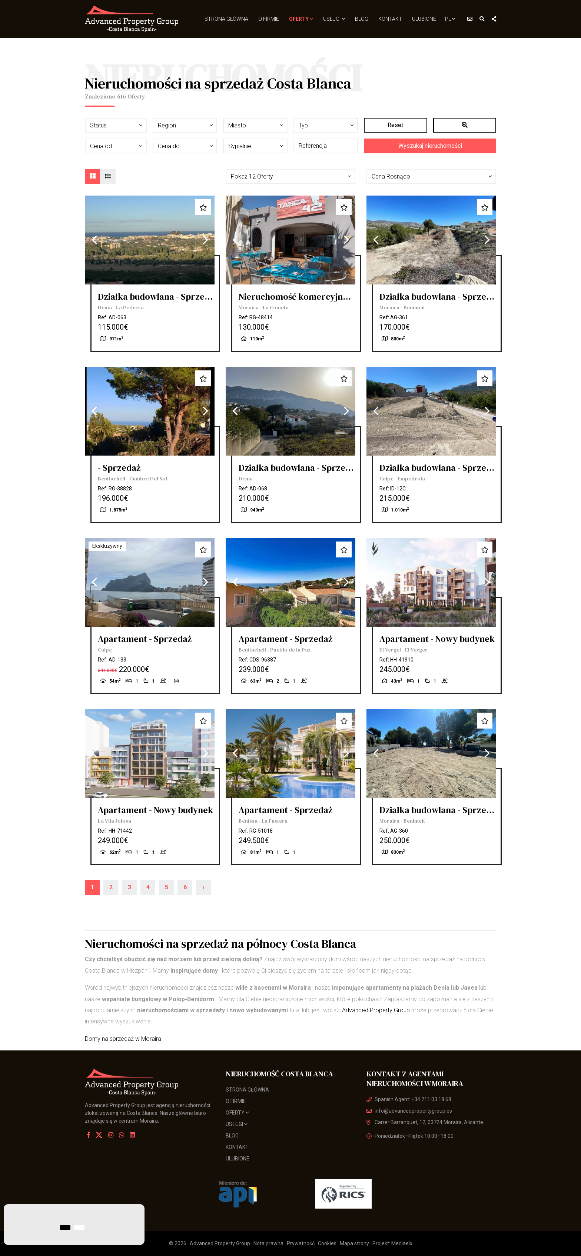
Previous (94, 240)
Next (205, 240)
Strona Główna (226, 19)
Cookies (327, 1243)
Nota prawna (268, 1243)
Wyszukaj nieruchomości (430, 145)
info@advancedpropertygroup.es (409, 1111)
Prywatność (301, 1243)
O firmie (268, 19)
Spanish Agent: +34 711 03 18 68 (408, 1099)
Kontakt (390, 19)
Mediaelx (401, 1243)
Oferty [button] (301, 19)
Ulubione (424, 19)
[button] (290, 176)
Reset (395, 125)
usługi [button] (334, 19)
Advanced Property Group (376, 1010)
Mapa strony (354, 1243)
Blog (361, 19)
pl (450, 19)
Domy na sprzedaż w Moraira (123, 1038)
